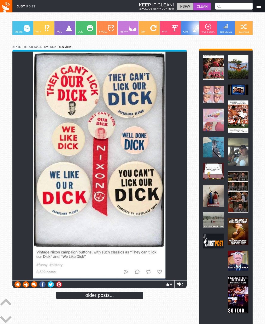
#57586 (16, 46)
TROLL (106, 29)
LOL (85, 29)
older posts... (99, 295)
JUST (26, 6)
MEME (22, 29)
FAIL (64, 29)
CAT (191, 29)
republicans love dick (40, 47)
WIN (170, 29)
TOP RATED (208, 29)
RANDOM (243, 29)
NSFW (128, 29)
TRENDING (226, 28)
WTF (42, 29)
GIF (149, 29)
